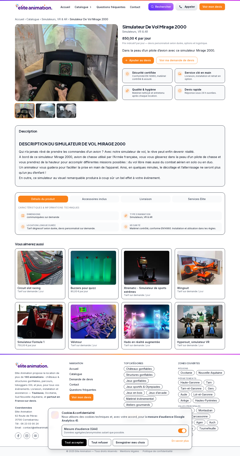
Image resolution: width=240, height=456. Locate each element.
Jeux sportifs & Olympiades (143, 386)
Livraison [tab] (146, 199)
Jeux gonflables (136, 380)
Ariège (185, 400)
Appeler (186, 6)
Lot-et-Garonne (203, 394)
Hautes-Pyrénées (206, 400)
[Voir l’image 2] (45, 110)
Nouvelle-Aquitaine (210, 372)
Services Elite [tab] (197, 199)
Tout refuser (99, 442)
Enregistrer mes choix (130, 442)
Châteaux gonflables (139, 368)
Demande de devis (81, 379)
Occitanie (186, 372)
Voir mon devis (212, 6)
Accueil (65, 6)
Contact (135, 6)
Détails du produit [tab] (43, 199)
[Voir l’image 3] (66, 110)
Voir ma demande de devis (176, 60)
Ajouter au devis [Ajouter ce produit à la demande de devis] (138, 60)
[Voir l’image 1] (24, 110)
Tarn (209, 382)
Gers (211, 388)
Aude (184, 394)
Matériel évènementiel (140, 398)
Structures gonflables (139, 374)
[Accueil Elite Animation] (33, 6)
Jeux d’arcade (158, 392)
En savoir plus (180, 440)
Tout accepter (74, 442)
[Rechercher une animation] (160, 6)
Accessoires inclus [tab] (94, 199)
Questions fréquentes (111, 6)
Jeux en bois (134, 392)
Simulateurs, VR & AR (54, 19)
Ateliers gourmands (138, 404)
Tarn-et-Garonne (191, 388)
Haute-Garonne (190, 382)
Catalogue (83, 7)
